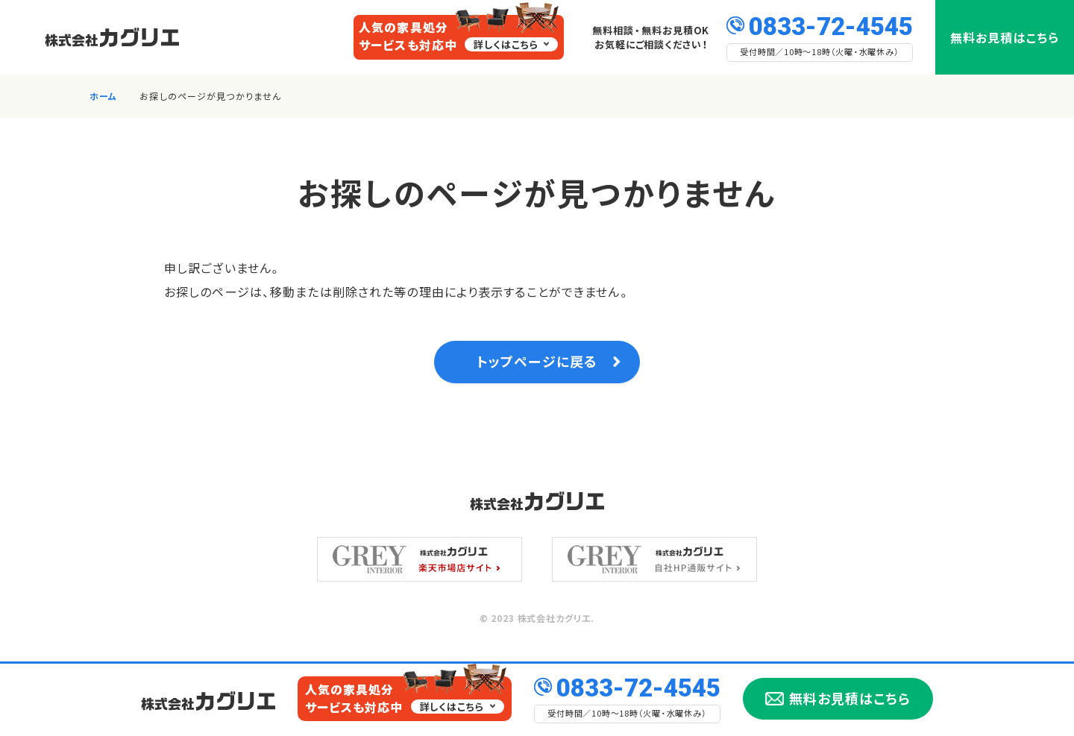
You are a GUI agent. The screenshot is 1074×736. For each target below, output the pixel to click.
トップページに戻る (536, 365)
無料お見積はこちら (1004, 37)
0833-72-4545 (831, 25)
